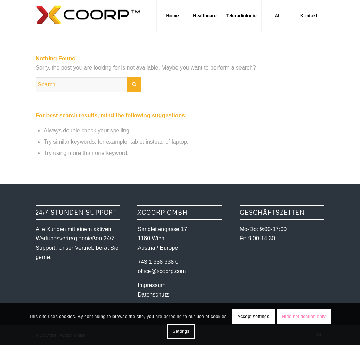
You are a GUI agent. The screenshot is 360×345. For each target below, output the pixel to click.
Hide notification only (304, 316)
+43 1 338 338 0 (157, 262)
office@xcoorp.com (161, 271)
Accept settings (253, 316)
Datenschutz (153, 295)
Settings (181, 331)
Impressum (151, 285)
